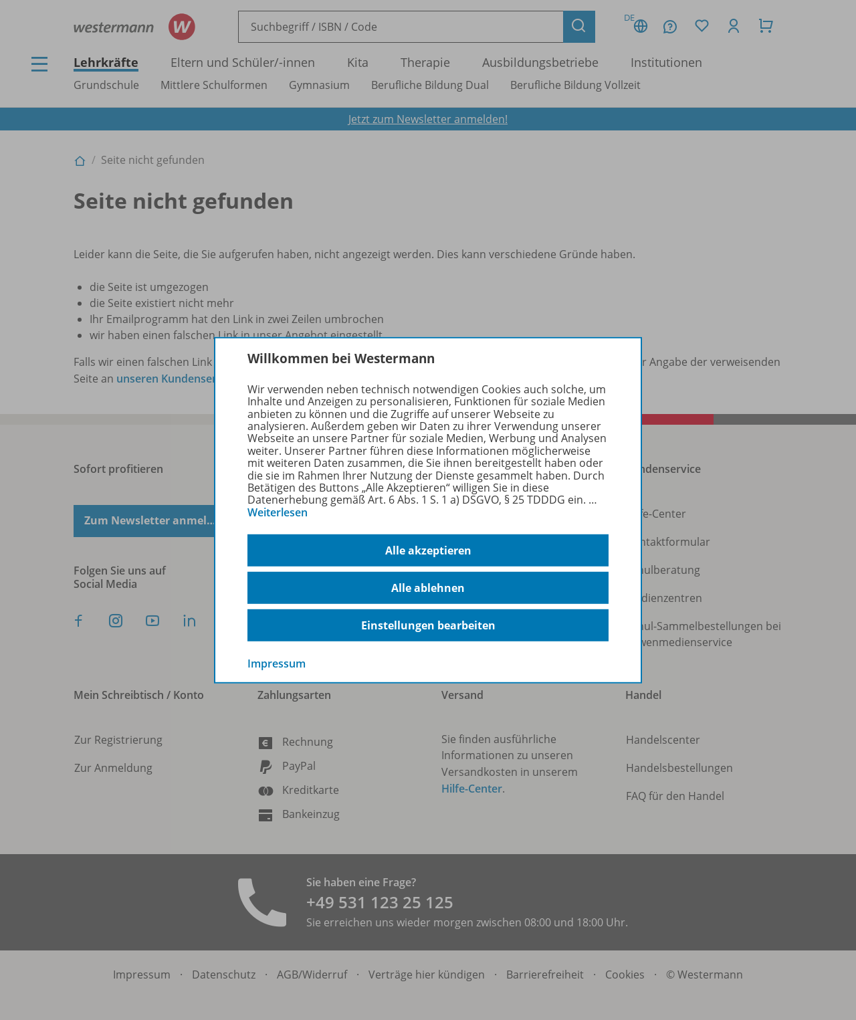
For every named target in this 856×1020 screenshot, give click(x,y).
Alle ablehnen (428, 588)
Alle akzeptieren (428, 550)
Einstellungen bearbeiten (428, 625)
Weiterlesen (277, 512)
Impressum (276, 663)
